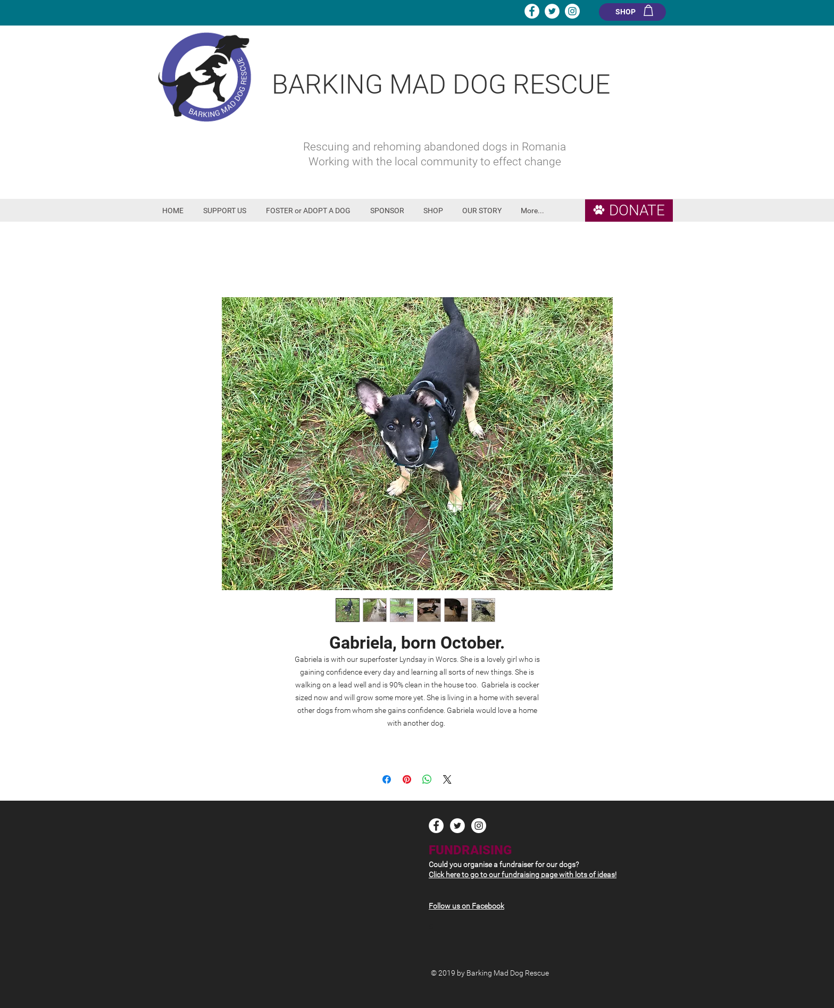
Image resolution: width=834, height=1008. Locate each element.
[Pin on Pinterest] (407, 779)
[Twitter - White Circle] (552, 11)
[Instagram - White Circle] (572, 11)
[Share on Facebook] (386, 779)
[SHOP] (632, 12)
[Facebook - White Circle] (531, 11)
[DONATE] (629, 210)
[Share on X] (447, 779)
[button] (226, 211)
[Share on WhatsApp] (427, 779)
